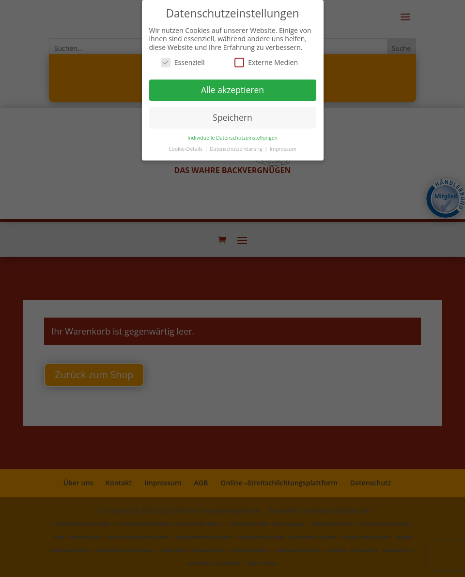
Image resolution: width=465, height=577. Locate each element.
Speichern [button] (232, 117)
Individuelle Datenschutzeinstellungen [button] (232, 137)
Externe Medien (266, 62)
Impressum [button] (283, 148)
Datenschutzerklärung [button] (237, 148)
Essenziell (183, 62)
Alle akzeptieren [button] (232, 90)
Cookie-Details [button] (186, 148)
